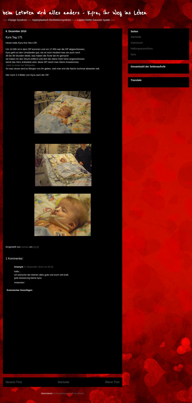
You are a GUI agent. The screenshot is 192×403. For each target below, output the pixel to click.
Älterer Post (112, 382)
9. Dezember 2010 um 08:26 (38, 266)
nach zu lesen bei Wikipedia (20, 65)
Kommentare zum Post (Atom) (68, 393)
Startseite (63, 382)
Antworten (19, 282)
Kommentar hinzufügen (19, 290)
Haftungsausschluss (142, 48)
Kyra (133, 54)
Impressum (137, 42)
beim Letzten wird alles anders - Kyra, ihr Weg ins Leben (74, 13)
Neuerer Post (14, 382)
